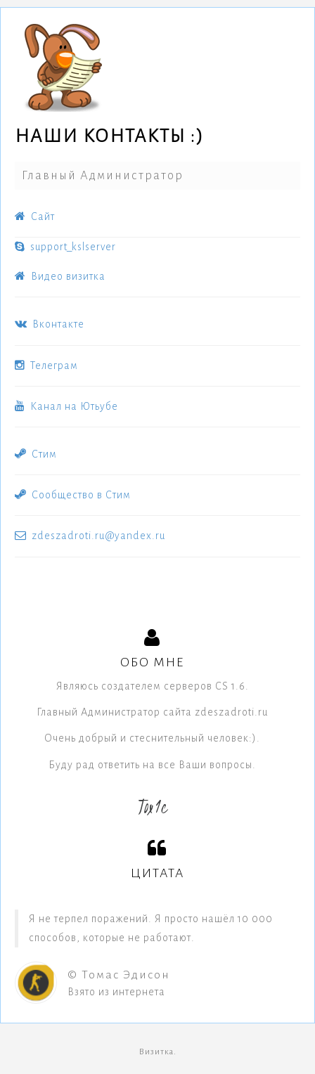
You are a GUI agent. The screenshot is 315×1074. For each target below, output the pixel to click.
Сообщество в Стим (73, 494)
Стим (36, 454)
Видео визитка (60, 276)
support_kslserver (65, 246)
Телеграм (46, 365)
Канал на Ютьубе (66, 406)
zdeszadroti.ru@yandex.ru (90, 535)
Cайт (35, 216)
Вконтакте (49, 324)
